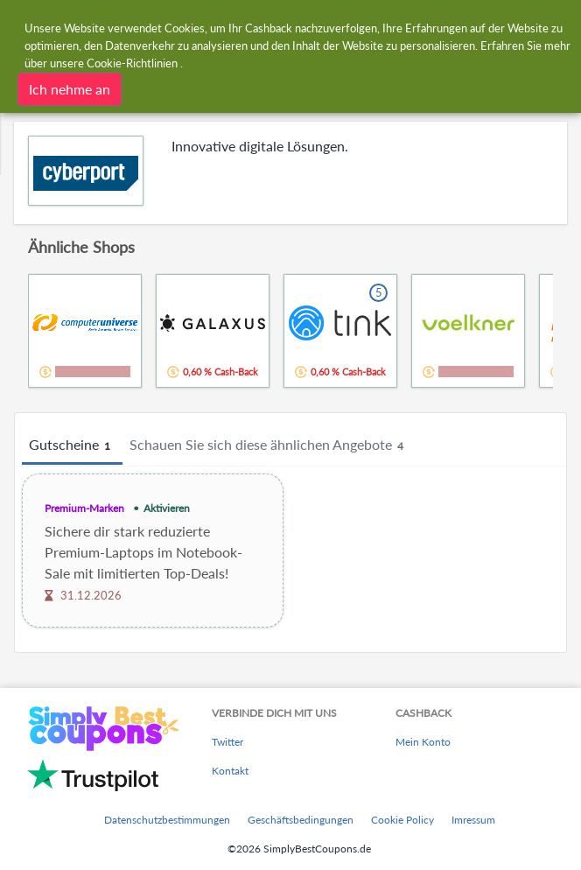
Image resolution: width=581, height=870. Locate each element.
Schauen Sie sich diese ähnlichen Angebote (269, 445)
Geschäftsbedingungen (301, 819)
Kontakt (230, 770)
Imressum (473, 819)
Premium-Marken (84, 508)
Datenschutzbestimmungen (167, 819)
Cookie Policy (402, 819)
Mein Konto (423, 741)
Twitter (227, 741)
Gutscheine (72, 445)
